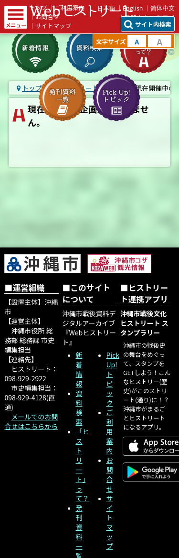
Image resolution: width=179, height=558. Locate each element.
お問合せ (109, 474)
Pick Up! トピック (113, 379)
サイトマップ (53, 25)
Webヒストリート (80, 11)
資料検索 (79, 407)
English (133, 7)
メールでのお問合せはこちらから (31, 421)
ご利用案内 (109, 431)
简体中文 (162, 7)
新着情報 (79, 369)
